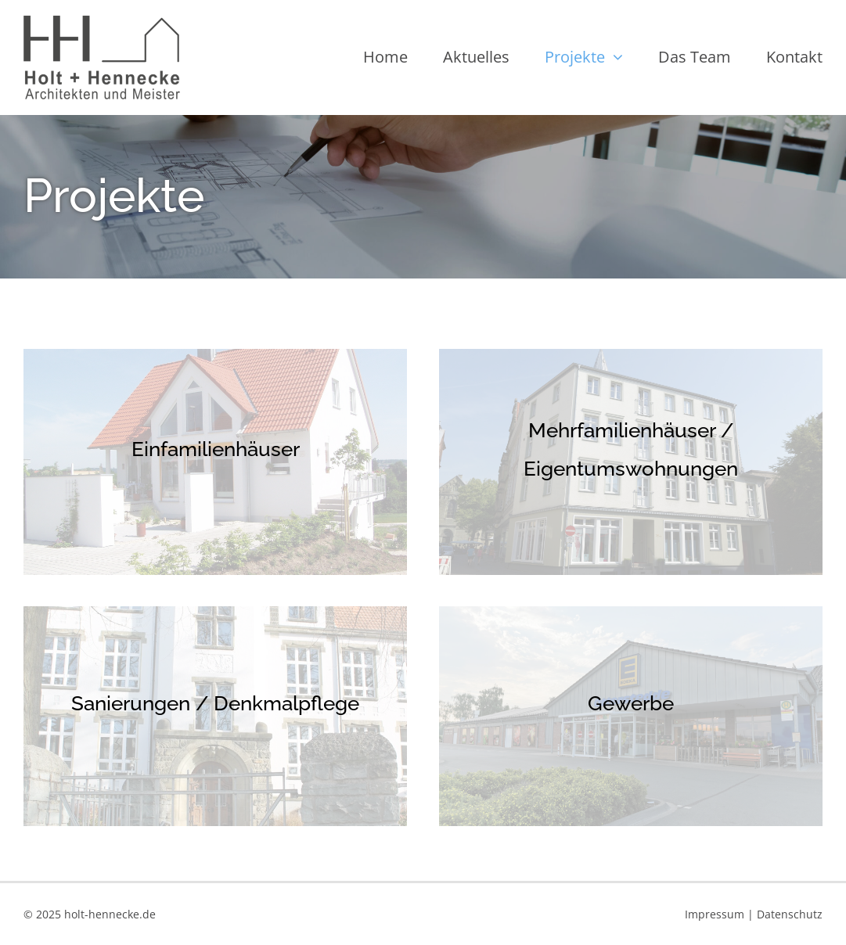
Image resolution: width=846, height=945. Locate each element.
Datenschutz (790, 914)
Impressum (714, 914)
